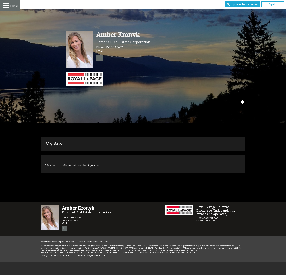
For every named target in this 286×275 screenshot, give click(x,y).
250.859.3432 (114, 47)
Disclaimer (81, 241)
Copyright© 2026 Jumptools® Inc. (54, 256)
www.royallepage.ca (50, 241)
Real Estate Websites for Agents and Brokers (86, 256)
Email (99, 50)
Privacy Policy (67, 241)
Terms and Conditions (97, 241)
